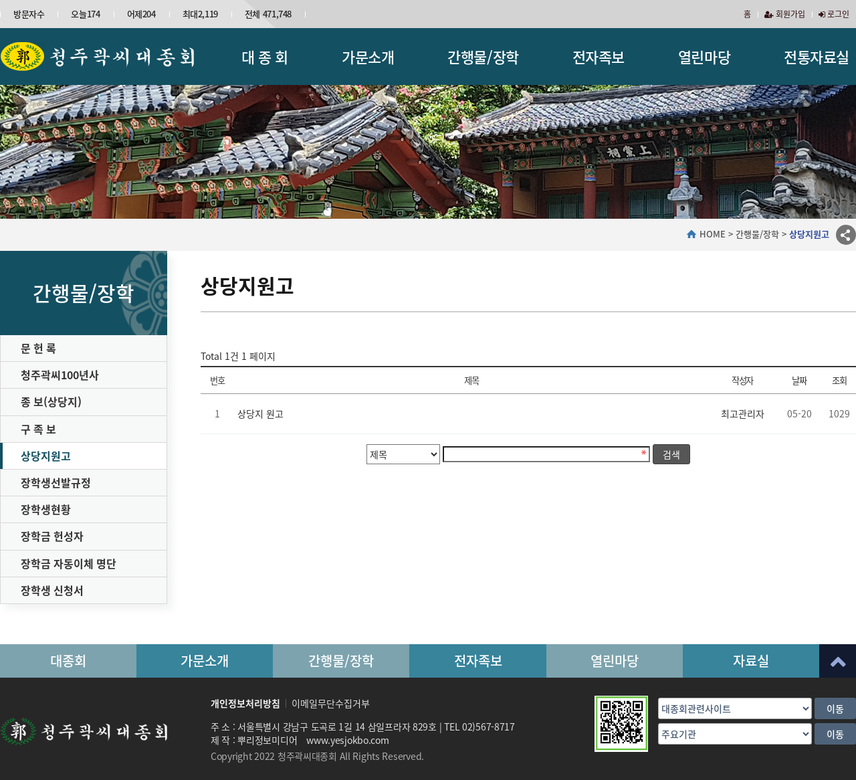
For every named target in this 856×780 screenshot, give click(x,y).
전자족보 (598, 56)
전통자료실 (816, 56)
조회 (839, 380)
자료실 (751, 660)
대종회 (68, 660)
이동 (835, 708)
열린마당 (704, 56)
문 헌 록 (38, 348)
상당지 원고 (260, 413)
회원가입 (784, 14)
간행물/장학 (482, 56)
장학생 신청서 (52, 590)
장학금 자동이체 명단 (68, 563)
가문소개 (368, 56)
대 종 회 (264, 56)
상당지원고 (46, 456)
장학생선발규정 (56, 482)
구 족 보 (38, 429)
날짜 (799, 380)
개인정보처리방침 (245, 703)
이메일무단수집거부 (331, 703)
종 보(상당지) (51, 401)
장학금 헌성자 (52, 536)
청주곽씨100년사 (60, 375)
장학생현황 (46, 509)
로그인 (834, 14)
